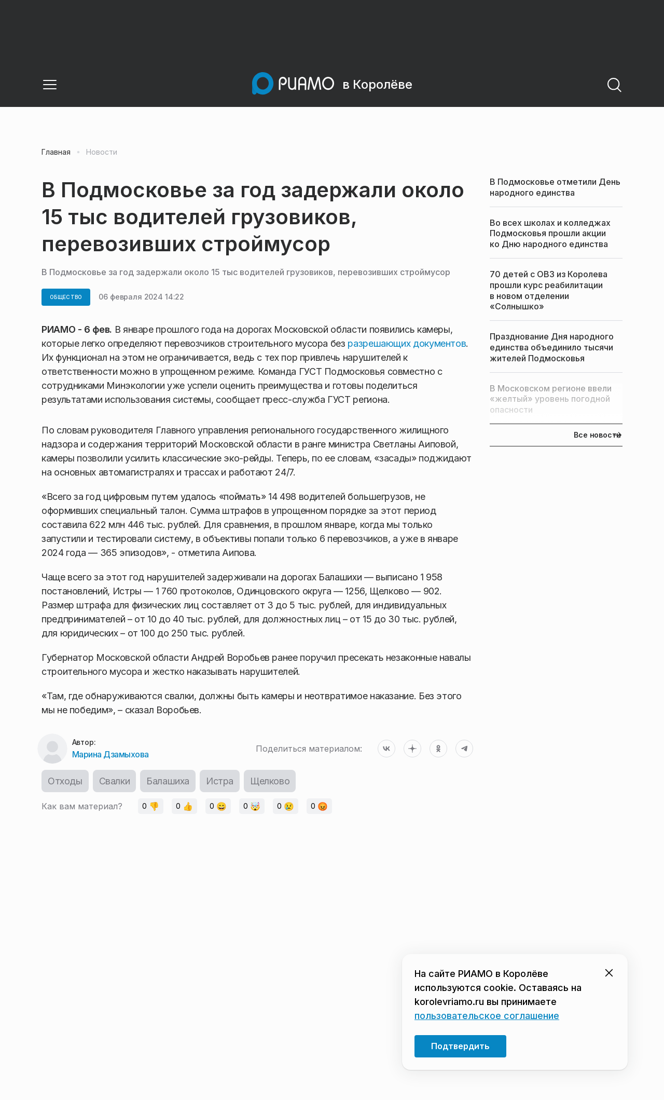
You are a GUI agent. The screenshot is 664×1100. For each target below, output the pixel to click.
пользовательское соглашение (486, 1015)
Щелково (269, 781)
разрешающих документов (407, 343)
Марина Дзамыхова (110, 754)
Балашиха (167, 781)
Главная (56, 152)
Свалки (114, 781)
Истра (219, 781)
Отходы (65, 781)
